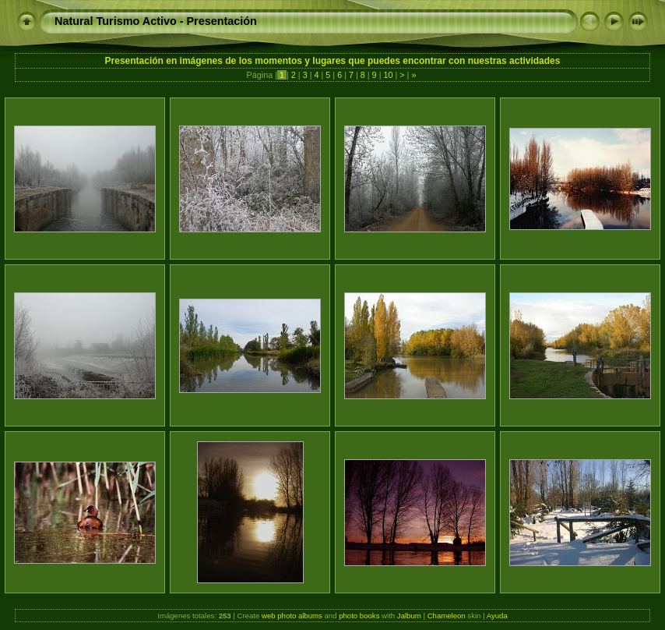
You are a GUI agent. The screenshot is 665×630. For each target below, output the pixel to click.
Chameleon (447, 615)
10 (388, 75)
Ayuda (497, 615)
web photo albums (292, 615)
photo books (359, 615)
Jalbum (409, 615)
